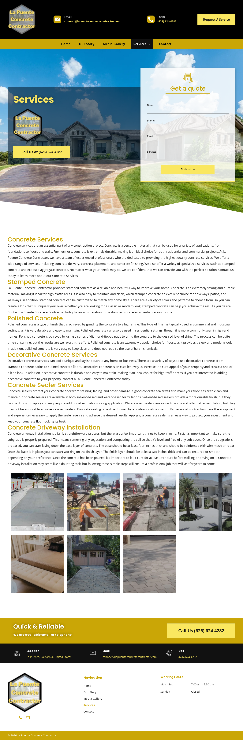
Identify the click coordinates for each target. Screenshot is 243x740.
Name (150, 105)
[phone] (20, 718)
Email (150, 136)
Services (151, 151)
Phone (151, 120)
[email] (28, 718)
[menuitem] (67, 44)
